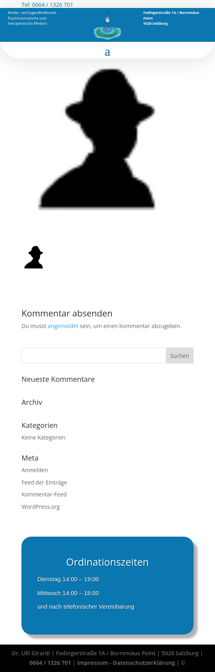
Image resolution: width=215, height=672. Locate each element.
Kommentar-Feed (44, 494)
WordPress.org (40, 506)
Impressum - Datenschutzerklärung (127, 662)
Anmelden (34, 470)
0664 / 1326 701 (52, 4)
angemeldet (63, 326)
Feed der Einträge (44, 482)
